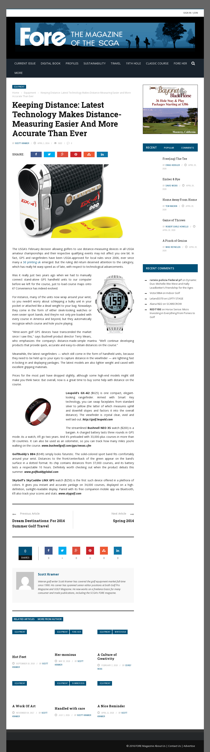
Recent (151, 147)
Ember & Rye (171, 179)
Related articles (24, 619)
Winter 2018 (120, 632)
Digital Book (50, 63)
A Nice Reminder (111, 706)
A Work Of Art (24, 706)
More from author (50, 619)
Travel (116, 63)
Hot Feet (19, 657)
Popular (169, 147)
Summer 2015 (78, 683)
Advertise (189, 746)
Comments (187, 147)
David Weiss (172, 185)
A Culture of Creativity (107, 657)
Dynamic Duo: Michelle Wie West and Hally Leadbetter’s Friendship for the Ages (173, 283)
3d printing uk (32, 262)
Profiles (72, 63)
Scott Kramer (22, 143)
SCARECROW (174, 304)
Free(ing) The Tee (175, 159)
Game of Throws (174, 220)
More (18, 73)
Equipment (19, 87)
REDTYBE (155, 309)
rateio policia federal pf (166, 280)
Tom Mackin (171, 206)
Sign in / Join (190, 12)
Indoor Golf (173, 293)
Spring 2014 (123, 520)
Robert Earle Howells (177, 226)
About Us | (161, 746)
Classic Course (157, 63)
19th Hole (133, 63)
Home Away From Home (180, 200)
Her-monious (65, 655)
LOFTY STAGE (175, 298)
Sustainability (94, 63)
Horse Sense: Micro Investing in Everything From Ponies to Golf (172, 313)
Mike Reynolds (173, 247)
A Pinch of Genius (175, 241)
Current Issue (25, 63)
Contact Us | (176, 746)
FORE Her (180, 63)
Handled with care (70, 708)
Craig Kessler (173, 165)
